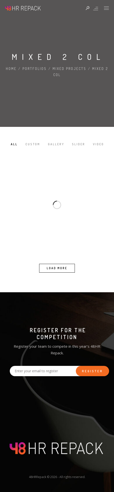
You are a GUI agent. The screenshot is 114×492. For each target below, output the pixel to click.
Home (11, 68)
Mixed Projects (69, 68)
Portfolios (35, 68)
